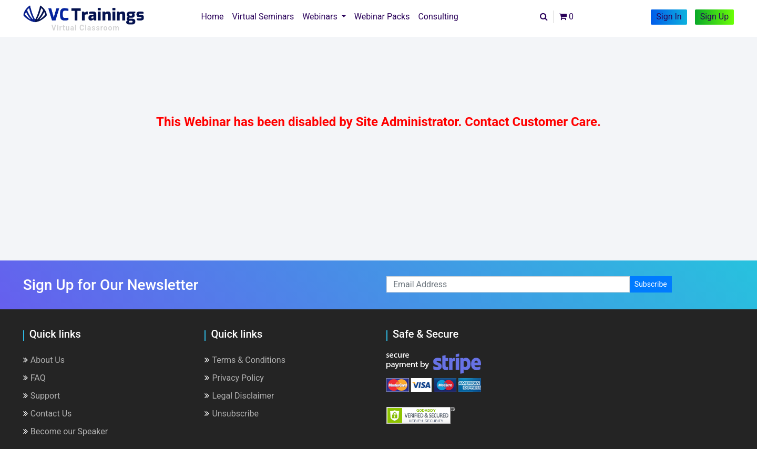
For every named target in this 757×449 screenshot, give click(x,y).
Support (41, 396)
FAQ (34, 378)
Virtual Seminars (263, 17)
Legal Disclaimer (239, 396)
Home (214, 16)
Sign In (668, 17)
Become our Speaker (65, 431)
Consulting (438, 17)
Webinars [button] (321, 17)
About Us (44, 360)
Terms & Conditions (244, 360)
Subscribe (651, 284)
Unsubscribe (231, 414)
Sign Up (714, 17)
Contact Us (47, 414)
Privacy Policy (234, 378)
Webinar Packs (382, 17)
